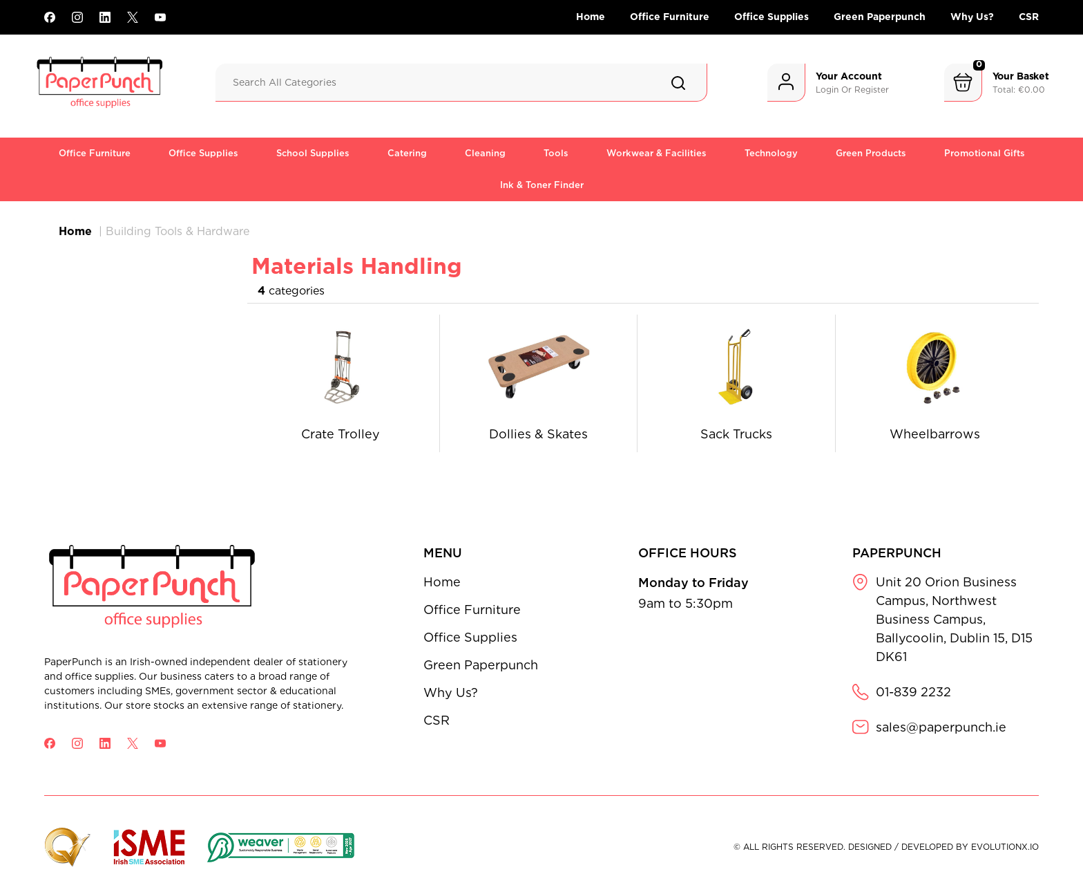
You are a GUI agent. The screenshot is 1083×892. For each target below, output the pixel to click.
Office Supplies (771, 16)
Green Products (871, 153)
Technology (771, 153)
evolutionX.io (1005, 847)
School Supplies (312, 153)
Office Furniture (669, 16)
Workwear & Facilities (656, 153)
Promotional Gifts (984, 153)
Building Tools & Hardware (177, 231)
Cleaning (485, 153)
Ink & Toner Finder (542, 185)
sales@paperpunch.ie (941, 727)
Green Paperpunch (880, 16)
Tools (556, 153)
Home (590, 16)
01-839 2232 (913, 692)
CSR (1029, 16)
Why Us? (972, 16)
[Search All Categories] (461, 83)
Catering (407, 153)
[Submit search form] (678, 83)
